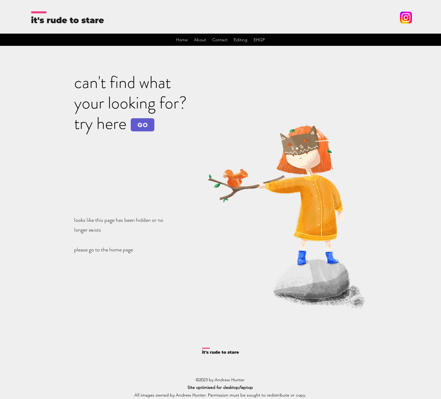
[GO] (142, 124)
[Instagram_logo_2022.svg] (406, 18)
